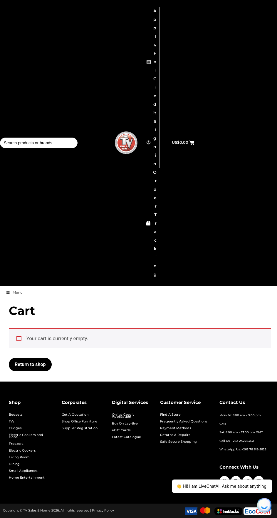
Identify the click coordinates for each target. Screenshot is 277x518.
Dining (14, 464)
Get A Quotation (75, 415)
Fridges (15, 428)
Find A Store (170, 415)
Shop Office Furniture (79, 421)
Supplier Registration (80, 428)
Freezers (16, 444)
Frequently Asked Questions (183, 421)
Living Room (19, 457)
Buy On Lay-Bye (125, 423)
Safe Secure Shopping (178, 442)
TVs (11, 421)
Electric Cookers (22, 450)
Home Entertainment (27, 477)
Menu (14, 292)
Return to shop (30, 364)
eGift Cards (121, 430)
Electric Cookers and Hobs (26, 436)
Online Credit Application (123, 416)
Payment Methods (175, 428)
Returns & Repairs (175, 435)
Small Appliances (23, 471)
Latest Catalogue (126, 437)
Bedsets (16, 415)
